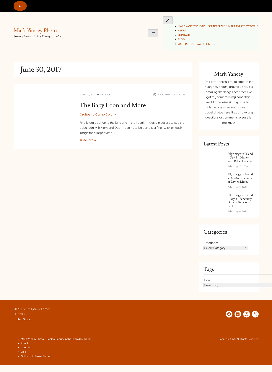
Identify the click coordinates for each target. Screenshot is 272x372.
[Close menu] (168, 20)
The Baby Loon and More (114, 105)
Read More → (88, 140)
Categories (211, 243)
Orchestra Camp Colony (98, 114)
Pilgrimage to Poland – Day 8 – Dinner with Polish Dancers (240, 157)
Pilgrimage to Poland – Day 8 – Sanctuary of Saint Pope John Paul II (240, 201)
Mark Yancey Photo (35, 30)
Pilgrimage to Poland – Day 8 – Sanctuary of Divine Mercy (240, 178)
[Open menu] (153, 33)
